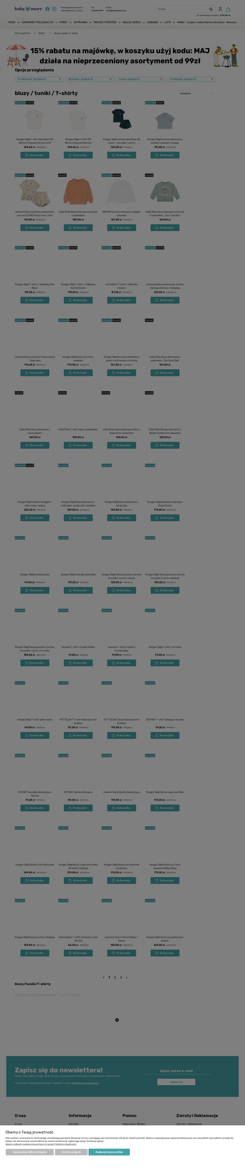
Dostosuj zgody (71, 1152)
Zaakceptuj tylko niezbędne (30, 1152)
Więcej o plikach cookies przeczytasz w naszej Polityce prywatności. (41, 1144)
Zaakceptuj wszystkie (109, 1152)
